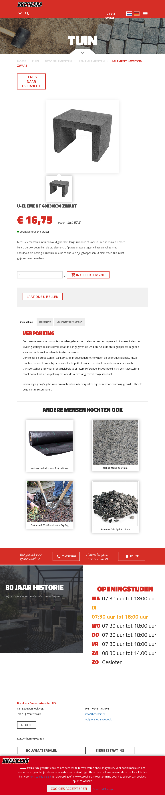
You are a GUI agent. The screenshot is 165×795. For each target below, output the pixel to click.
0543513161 (66, 556)
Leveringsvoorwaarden (69, 322)
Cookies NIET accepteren (105, 789)
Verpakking (26, 322)
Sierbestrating (110, 750)
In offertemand (88, 275)
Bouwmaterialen (41, 750)
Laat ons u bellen (43, 296)
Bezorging (45, 322)
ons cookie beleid (40, 776)
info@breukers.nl (95, 714)
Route (132, 556)
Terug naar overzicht (31, 81)
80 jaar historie (34, 587)
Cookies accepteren (69, 788)
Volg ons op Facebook (98, 719)
